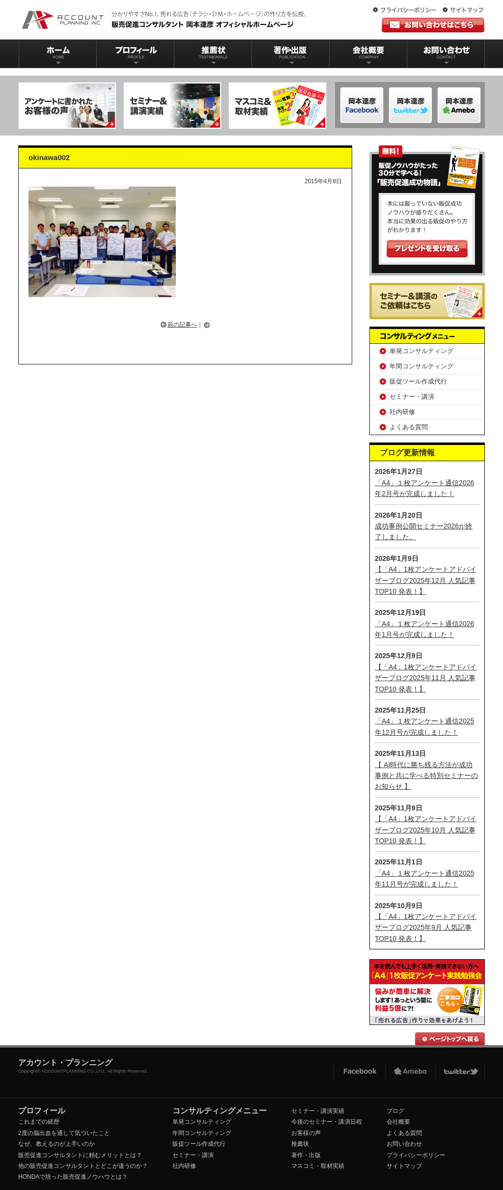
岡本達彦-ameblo (410, 105)
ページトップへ (450, 1038)
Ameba (410, 1071)
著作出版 (291, 53)
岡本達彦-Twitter (459, 105)
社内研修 (402, 411)
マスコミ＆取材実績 (277, 105)
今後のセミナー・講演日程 (326, 1121)
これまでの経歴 (38, 1121)
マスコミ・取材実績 (317, 1165)
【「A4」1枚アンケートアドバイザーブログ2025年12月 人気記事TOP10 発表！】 (425, 580)
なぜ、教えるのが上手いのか (56, 1143)
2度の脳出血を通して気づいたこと (64, 1133)
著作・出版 (306, 1155)
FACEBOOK (359, 1071)
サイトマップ (463, 10)
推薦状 (213, 53)
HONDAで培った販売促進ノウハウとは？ (73, 1176)
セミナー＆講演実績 (172, 105)
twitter (460, 1071)
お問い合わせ (446, 53)
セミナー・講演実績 (317, 1110)
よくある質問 (409, 427)
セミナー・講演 (412, 396)
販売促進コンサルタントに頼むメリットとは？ (80, 1155)
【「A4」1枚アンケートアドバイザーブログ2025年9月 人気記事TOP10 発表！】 (425, 927)
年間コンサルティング (421, 366)
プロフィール (135, 53)
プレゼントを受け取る (427, 248)
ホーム (57, 53)
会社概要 (368, 53)
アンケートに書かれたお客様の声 (67, 105)
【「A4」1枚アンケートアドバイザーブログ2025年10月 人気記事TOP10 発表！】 (425, 830)
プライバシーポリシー (407, 10)
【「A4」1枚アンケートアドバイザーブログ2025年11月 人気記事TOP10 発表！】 (425, 678)
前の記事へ (182, 324)
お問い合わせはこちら (433, 24)
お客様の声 (306, 1133)
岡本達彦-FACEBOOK (362, 105)
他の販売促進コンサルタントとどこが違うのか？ (83, 1165)
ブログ (395, 1110)
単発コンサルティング (421, 351)
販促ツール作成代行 (418, 381)
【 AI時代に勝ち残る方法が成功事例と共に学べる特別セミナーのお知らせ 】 (426, 776)
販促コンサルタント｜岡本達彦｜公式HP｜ (165, 19)
